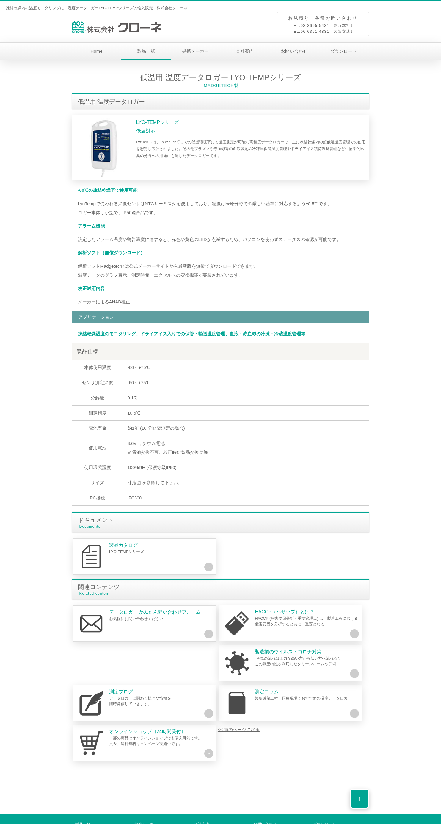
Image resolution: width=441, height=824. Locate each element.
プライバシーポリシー (268, 820)
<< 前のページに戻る (99, 738)
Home (96, 51)
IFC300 (135, 497)
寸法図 (134, 482)
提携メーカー (195, 51)
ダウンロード (343, 51)
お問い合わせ (294, 51)
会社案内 (245, 51)
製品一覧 (146, 51)
